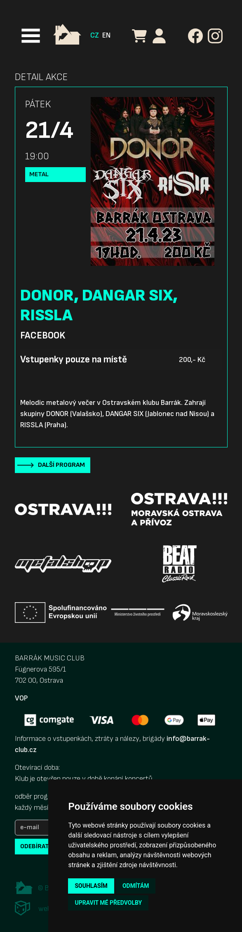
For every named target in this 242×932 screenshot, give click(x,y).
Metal (39, 174)
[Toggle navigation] (31, 35)
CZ (94, 35)
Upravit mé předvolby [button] (108, 902)
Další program (61, 465)
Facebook (42, 335)
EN (106, 35)
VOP (21, 698)
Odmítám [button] (135, 885)
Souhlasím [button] (91, 885)
